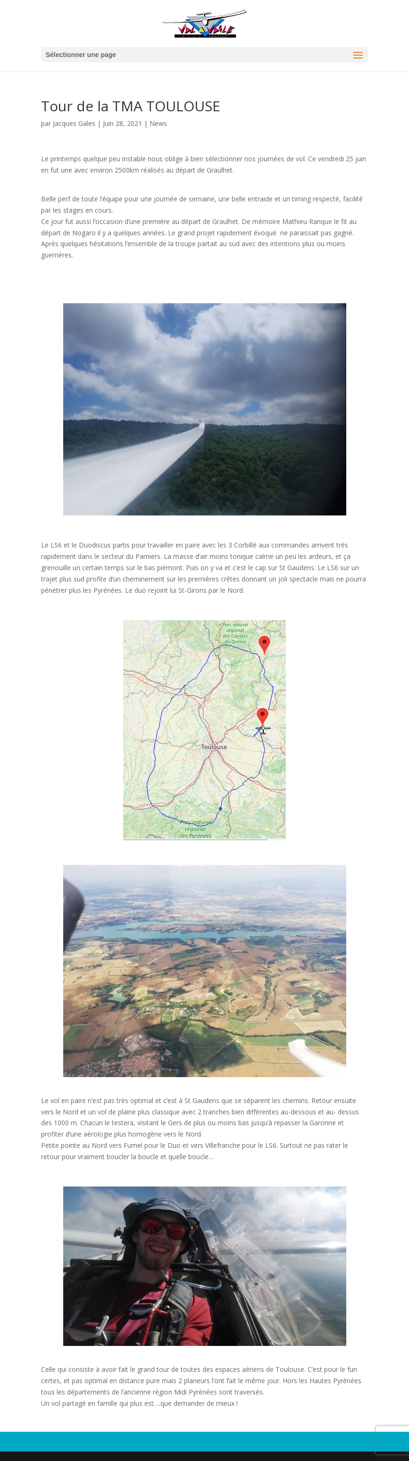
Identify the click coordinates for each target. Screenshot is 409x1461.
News (158, 123)
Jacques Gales (74, 123)
